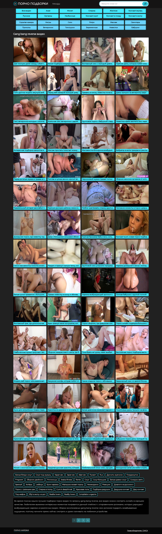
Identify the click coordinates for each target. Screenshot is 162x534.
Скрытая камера (26, 22)
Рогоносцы (52, 480)
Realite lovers (54, 494)
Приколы (26, 28)
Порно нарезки (21, 530)
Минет (70, 11)
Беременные (92, 28)
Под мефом (20, 494)
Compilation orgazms (87, 494)
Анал (48, 11)
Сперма (91, 11)
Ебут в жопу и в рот (37, 494)
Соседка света (136, 480)
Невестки (113, 28)
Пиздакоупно (132, 475)
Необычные (70, 16)
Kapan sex (59, 475)
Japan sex (71, 475)
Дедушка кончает (121, 489)
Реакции (106, 485)
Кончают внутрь (135, 11)
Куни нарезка (52, 485)
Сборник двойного (35, 480)
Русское (26, 16)
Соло (70, 22)
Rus (101, 475)
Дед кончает (138, 489)
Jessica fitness (66, 480)
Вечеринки (48, 28)
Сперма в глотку (46, 489)
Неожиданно (93, 485)
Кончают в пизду (113, 16)
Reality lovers (69, 494)
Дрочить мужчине (115, 475)
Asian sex (82, 475)
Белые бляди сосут (23, 475)
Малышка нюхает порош (72, 485)
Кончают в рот (92, 16)
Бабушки (135, 28)
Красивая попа (82, 489)
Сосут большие (99, 480)
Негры (48, 22)
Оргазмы (48, 16)
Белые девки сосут (118, 480)
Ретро (91, 22)
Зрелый (18, 485)
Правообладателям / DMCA (137, 531)
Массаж (113, 22)
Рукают (93, 475)
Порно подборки (30, 3)
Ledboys (39, 485)
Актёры (29, 485)
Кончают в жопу (135, 16)
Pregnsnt (19, 480)
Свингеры (135, 22)
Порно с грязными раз (25, 489)
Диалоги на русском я (123, 485)
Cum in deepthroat (64, 489)
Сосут (87, 480)
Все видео (26, 11)
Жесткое (113, 11)
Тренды (56, 4)
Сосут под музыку (43, 475)
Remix (78, 480)
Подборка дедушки (101, 489)
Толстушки (70, 28)
